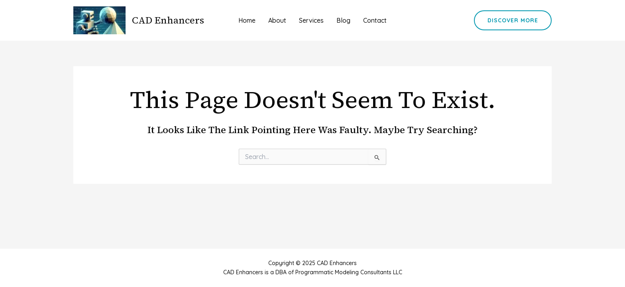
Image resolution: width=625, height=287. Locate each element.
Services (311, 20)
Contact (375, 20)
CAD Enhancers (168, 20)
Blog (343, 20)
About (277, 20)
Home (247, 20)
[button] (513, 20)
